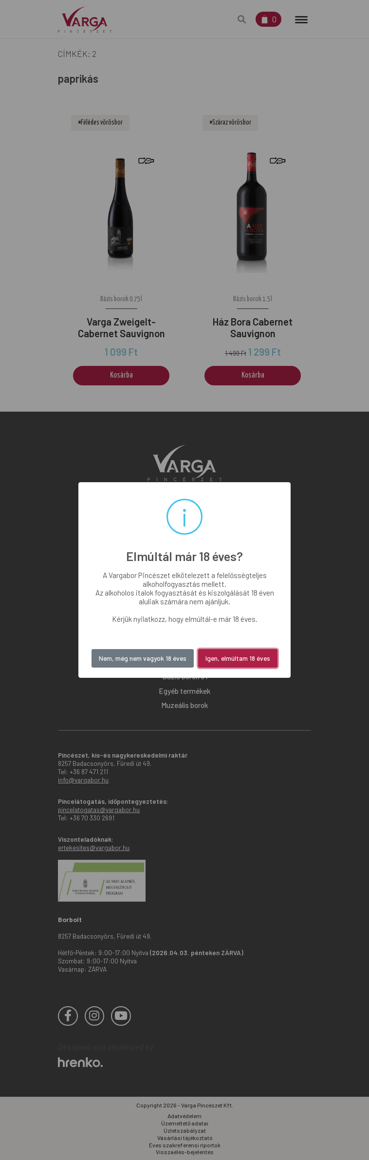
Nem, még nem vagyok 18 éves (142, 658)
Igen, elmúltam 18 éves (237, 658)
